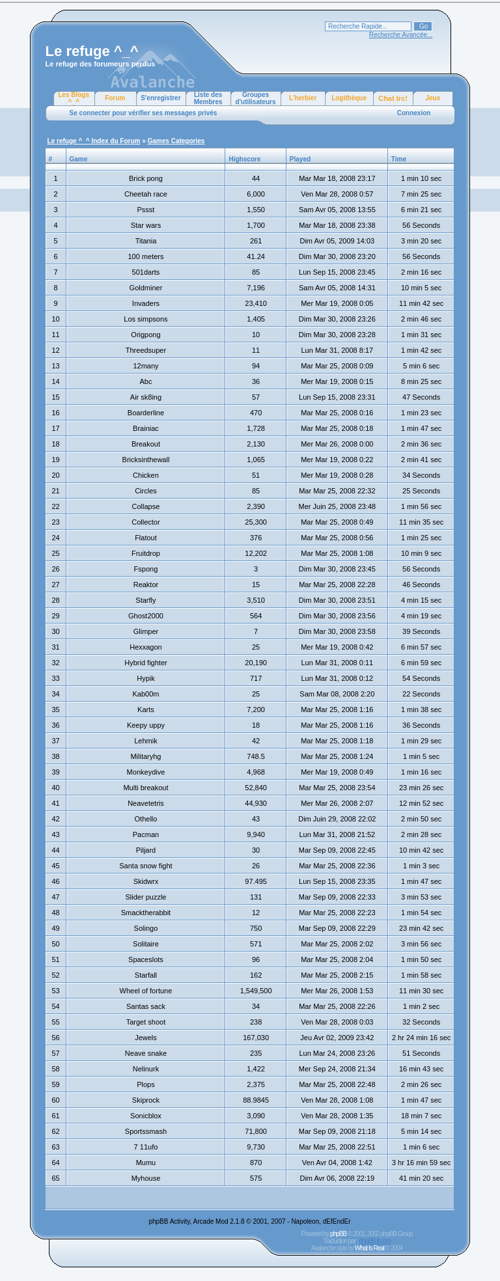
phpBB (338, 1233)
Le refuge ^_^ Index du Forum (94, 141)
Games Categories (176, 141)
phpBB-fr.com (375, 1241)
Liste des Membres (208, 98)
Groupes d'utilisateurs (256, 98)
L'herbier (302, 98)
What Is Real (369, 1248)
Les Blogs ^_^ (73, 98)
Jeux (432, 98)
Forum (115, 98)
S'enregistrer (160, 98)
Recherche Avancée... (401, 34)
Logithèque (349, 98)
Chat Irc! (393, 98)
